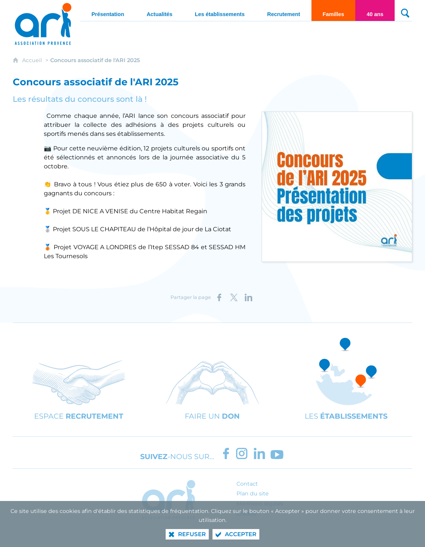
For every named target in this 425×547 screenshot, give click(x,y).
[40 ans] (375, 10)
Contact (247, 483)
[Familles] (333, 10)
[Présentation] (107, 10)
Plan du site (252, 493)
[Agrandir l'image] (337, 186)
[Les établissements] (220, 10)
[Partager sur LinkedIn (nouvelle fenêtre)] (248, 297)
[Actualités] (159, 10)
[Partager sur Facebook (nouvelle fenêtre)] (219, 297)
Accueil (32, 60)
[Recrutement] (283, 10)
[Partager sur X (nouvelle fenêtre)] (233, 297)
